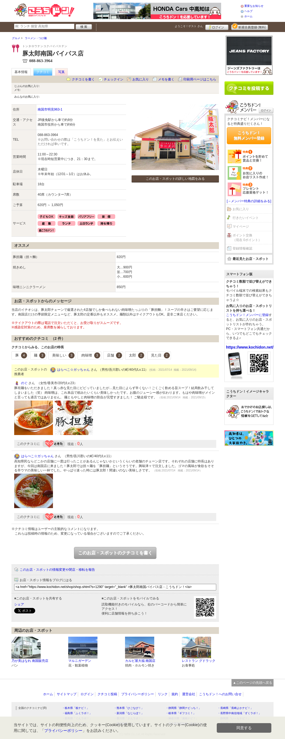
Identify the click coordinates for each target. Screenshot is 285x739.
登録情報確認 (242, 248)
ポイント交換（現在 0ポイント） (247, 237)
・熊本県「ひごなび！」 (129, 707)
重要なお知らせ (253, 5)
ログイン (216, 26)
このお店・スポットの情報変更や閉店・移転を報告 (57, 570)
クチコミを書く (83, 79)
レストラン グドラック (198, 661)
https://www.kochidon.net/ (250, 347)
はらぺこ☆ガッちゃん (73, 370)
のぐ (24, 383)
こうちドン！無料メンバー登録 (249, 135)
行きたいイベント (246, 218)
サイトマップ (66, 694)
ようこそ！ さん (189, 26)
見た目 (160, 355)
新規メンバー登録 (249, 26)
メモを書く (166, 79)
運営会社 (188, 694)
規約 (174, 694)
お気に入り (140, 79)
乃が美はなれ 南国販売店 (29, 661)
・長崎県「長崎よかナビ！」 (235, 707)
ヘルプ (248, 11)
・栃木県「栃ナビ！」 (75, 707)
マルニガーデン (79, 661)
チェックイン (113, 79)
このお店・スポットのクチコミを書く (115, 552)
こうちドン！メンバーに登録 (247, 315)
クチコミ (42, 72)
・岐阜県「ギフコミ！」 (181, 713)
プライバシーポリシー (137, 694)
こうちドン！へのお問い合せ (220, 694)
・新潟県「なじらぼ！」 (129, 713)
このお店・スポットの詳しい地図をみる (175, 179)
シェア (19, 604)
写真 (61, 72)
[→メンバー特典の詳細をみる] (249, 201)
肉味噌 (90, 355)
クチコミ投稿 (107, 694)
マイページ (241, 226)
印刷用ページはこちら (199, 79)
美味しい (63, 355)
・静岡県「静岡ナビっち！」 (183, 707)
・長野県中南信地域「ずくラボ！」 (239, 713)
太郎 (136, 355)
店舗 (114, 355)
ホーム (248, 16)
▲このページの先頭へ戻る (252, 683)
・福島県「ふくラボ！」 (77, 713)
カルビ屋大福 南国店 (140, 661)
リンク (163, 694)
